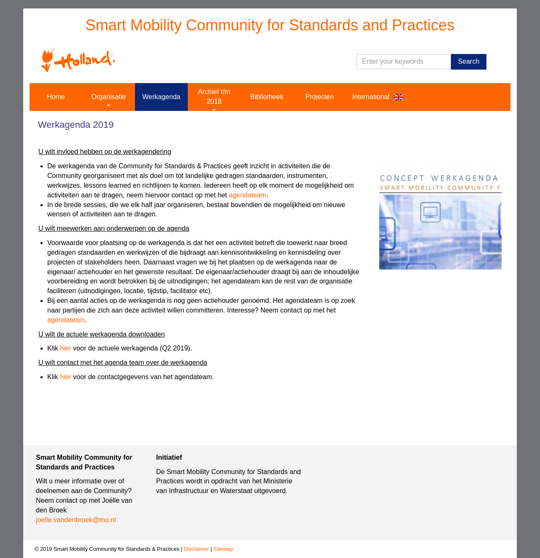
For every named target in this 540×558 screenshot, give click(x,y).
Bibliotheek (266, 96)
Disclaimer (196, 549)
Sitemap (223, 549)
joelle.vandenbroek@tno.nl (76, 519)
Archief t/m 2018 (214, 99)
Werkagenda (161, 96)
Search (469, 61)
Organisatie (109, 99)
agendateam (247, 195)
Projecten (319, 96)
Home (56, 96)
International (370, 96)
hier (65, 348)
